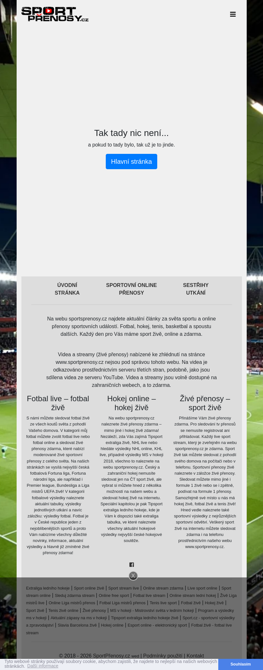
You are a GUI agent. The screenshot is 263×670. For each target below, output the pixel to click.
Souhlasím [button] (240, 664)
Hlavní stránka (131, 161)
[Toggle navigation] (233, 14)
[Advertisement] (131, 72)
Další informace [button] (42, 666)
